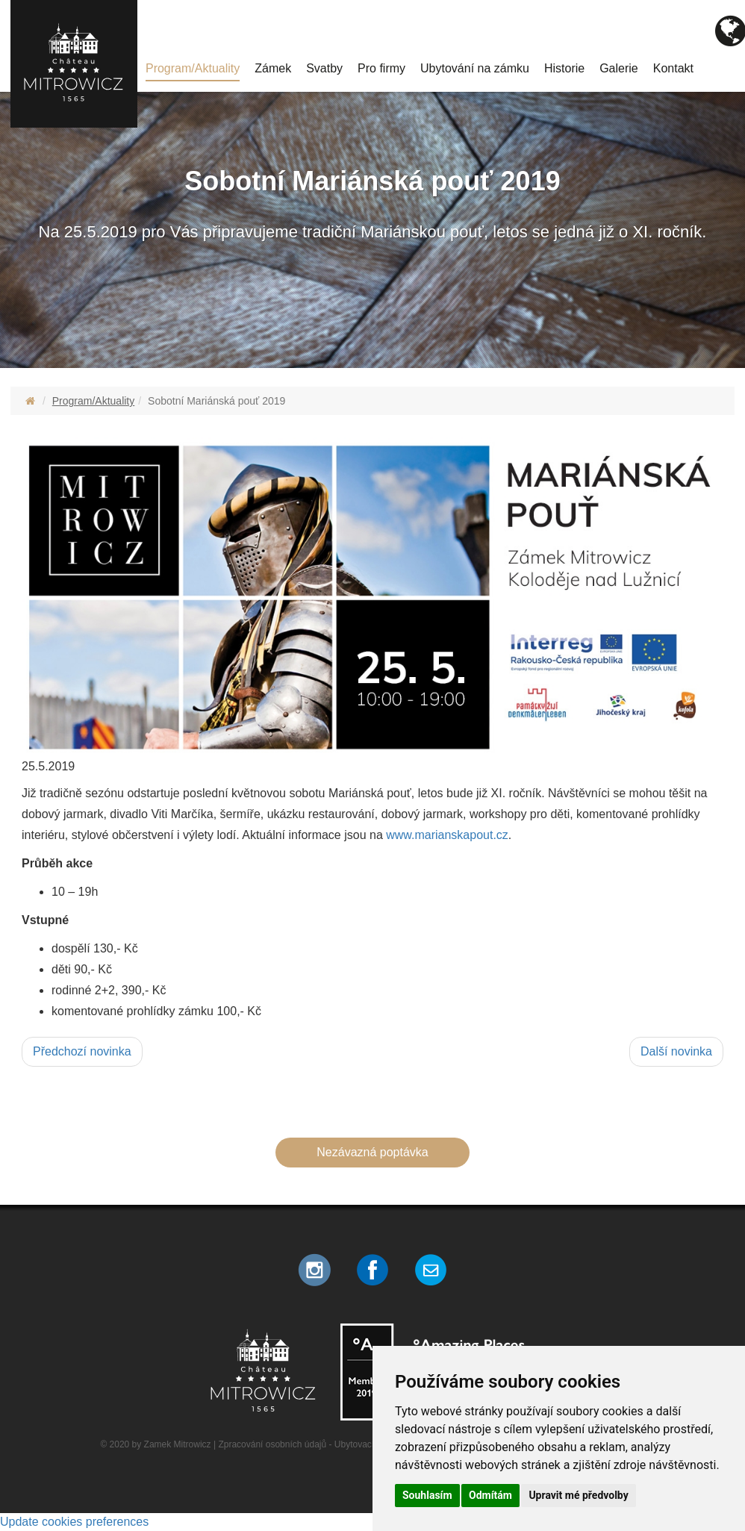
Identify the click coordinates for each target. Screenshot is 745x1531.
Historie (564, 68)
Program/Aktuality (193, 68)
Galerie (618, 68)
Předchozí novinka (82, 1051)
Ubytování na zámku (474, 68)
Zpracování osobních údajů (272, 1444)
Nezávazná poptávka (372, 1152)
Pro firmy (381, 68)
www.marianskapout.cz (447, 835)
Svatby (324, 68)
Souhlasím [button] (427, 1495)
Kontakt (673, 68)
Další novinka (676, 1051)
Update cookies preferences (74, 1521)
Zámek (273, 68)
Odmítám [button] (490, 1495)
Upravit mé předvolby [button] (578, 1495)
